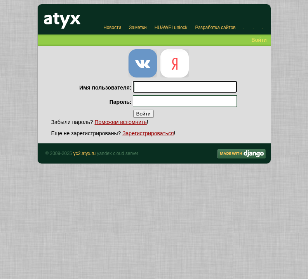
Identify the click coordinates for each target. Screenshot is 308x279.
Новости (112, 27)
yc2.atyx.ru (84, 153)
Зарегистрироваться (148, 133)
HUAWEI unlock (171, 27)
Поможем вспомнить (120, 122)
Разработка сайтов (215, 27)
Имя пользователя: (105, 87)
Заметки (137, 27)
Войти (258, 40)
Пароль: (121, 102)
